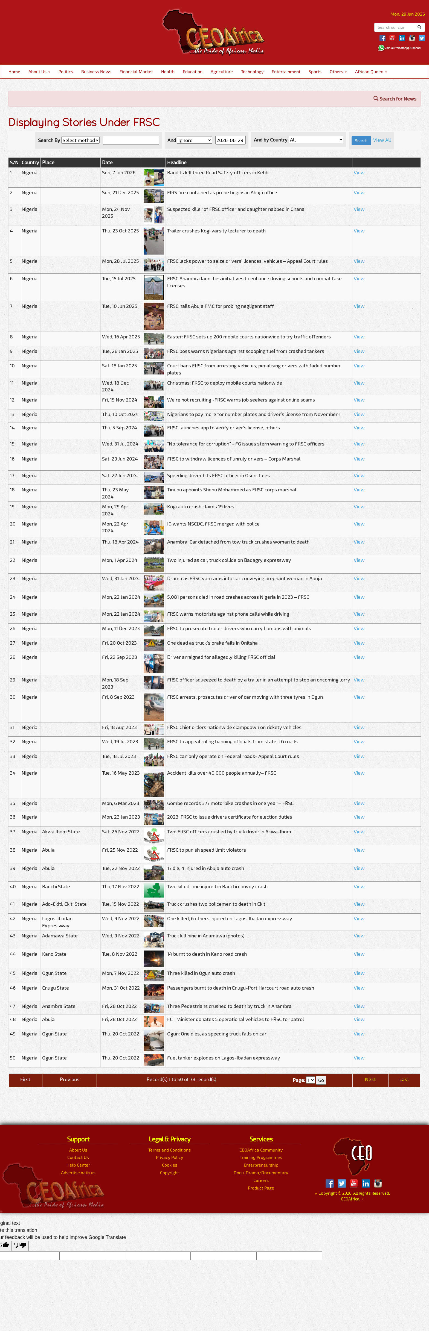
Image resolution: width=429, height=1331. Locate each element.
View (359, 172)
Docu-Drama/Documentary (261, 1172)
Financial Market (136, 71)
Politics (66, 71)
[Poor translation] (20, 1246)
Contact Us (78, 1157)
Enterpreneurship (261, 1164)
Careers (261, 1180)
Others (338, 71)
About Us (39, 71)
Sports (315, 71)
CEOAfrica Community (261, 1149)
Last (404, 1079)
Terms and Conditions (169, 1149)
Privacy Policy (169, 1157)
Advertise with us (78, 1172)
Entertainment (286, 71)
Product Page (261, 1187)
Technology (252, 71)
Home (14, 71)
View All (382, 140)
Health (168, 71)
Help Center (78, 1164)
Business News (96, 71)
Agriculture (222, 71)
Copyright (169, 1172)
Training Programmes (261, 1157)
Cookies (169, 1164)
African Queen (371, 71)
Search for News (394, 99)
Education (192, 71)
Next (370, 1079)
